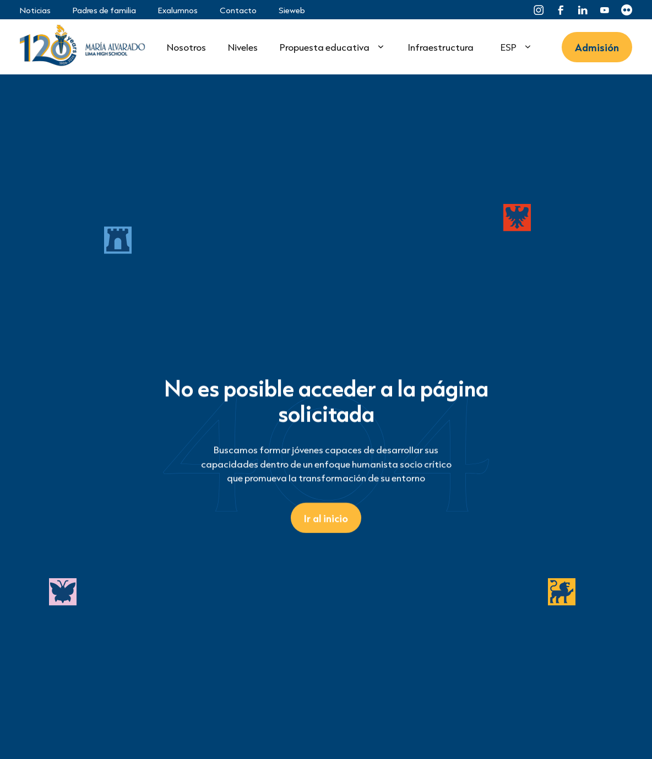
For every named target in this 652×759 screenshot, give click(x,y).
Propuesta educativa (325, 47)
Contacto (238, 10)
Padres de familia (104, 10)
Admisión (597, 47)
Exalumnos (178, 10)
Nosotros (186, 47)
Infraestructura (441, 47)
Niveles (243, 47)
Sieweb (292, 10)
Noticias (35, 10)
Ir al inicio (326, 518)
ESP (509, 47)
